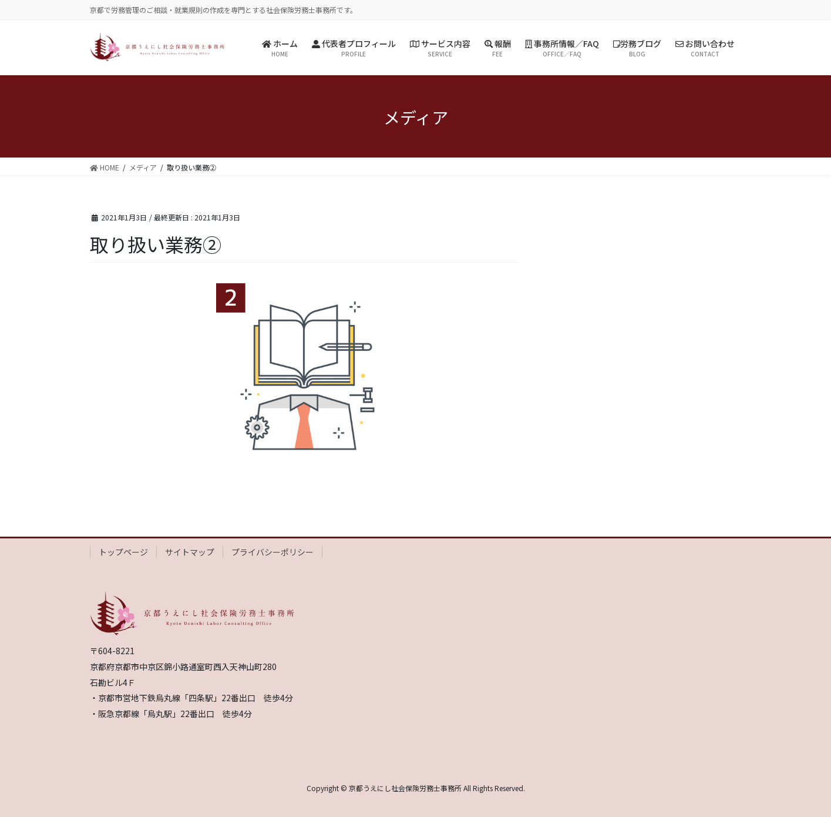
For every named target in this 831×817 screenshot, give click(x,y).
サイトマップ (189, 552)
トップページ (123, 552)
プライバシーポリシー (272, 552)
